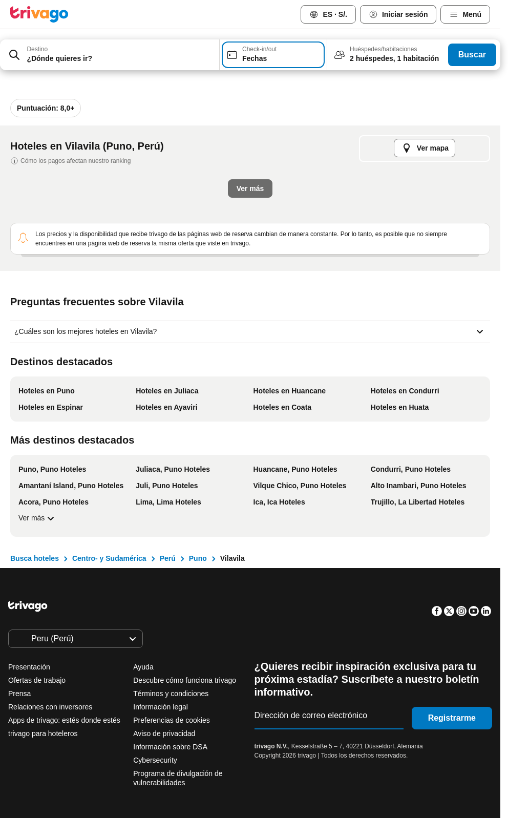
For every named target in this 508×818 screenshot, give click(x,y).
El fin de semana (304, 277)
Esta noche (129, 277)
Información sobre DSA (170, 747)
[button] (109, 54)
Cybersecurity (155, 760)
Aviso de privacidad (164, 733)
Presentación (29, 667)
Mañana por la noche (212, 277)
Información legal (160, 707)
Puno (198, 558)
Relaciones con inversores (50, 707)
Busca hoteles (34, 558)
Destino (37, 49)
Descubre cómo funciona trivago (184, 680)
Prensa (19, 693)
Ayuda (143, 667)
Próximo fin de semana (398, 277)
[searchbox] (120, 58)
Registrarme (452, 718)
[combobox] (109, 54)
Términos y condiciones (170, 693)
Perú (168, 558)
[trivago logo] (39, 14)
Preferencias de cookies (172, 720)
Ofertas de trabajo (37, 680)
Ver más (37, 518)
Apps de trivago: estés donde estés (64, 720)
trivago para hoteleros (42, 733)
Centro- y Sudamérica (109, 558)
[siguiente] (444, 95)
